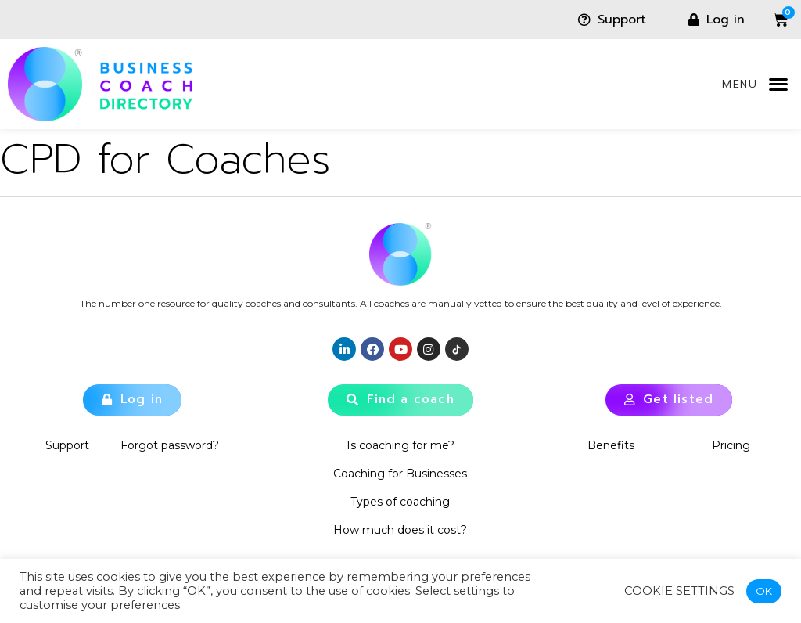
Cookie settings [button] (679, 591)
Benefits (610, 445)
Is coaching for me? (400, 445)
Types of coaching (400, 502)
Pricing (732, 445)
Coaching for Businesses (400, 473)
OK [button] (764, 591)
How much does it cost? (400, 530)
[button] (778, 84)
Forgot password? (169, 445)
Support (67, 445)
